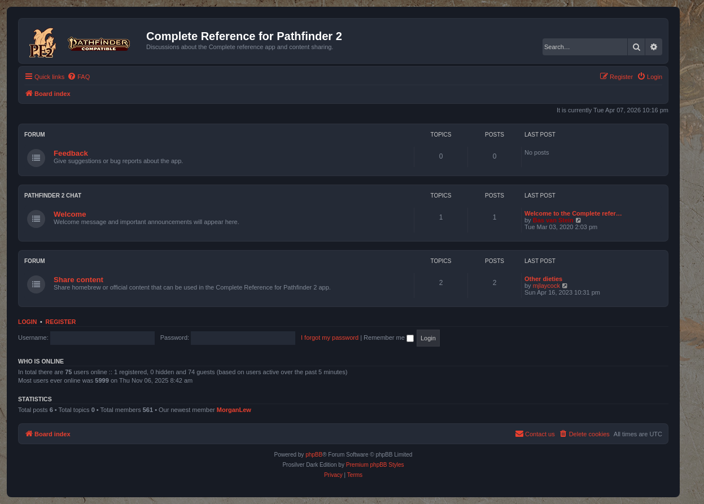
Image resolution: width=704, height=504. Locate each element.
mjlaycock (546, 285)
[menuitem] (78, 77)
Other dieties (543, 278)
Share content (78, 279)
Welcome (70, 214)
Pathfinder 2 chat (52, 195)
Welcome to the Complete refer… (573, 213)
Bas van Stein (553, 220)
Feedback (71, 153)
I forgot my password (329, 337)
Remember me (389, 337)
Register (61, 321)
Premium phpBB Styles (375, 465)
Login (27, 321)
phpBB (313, 455)
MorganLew (234, 409)
